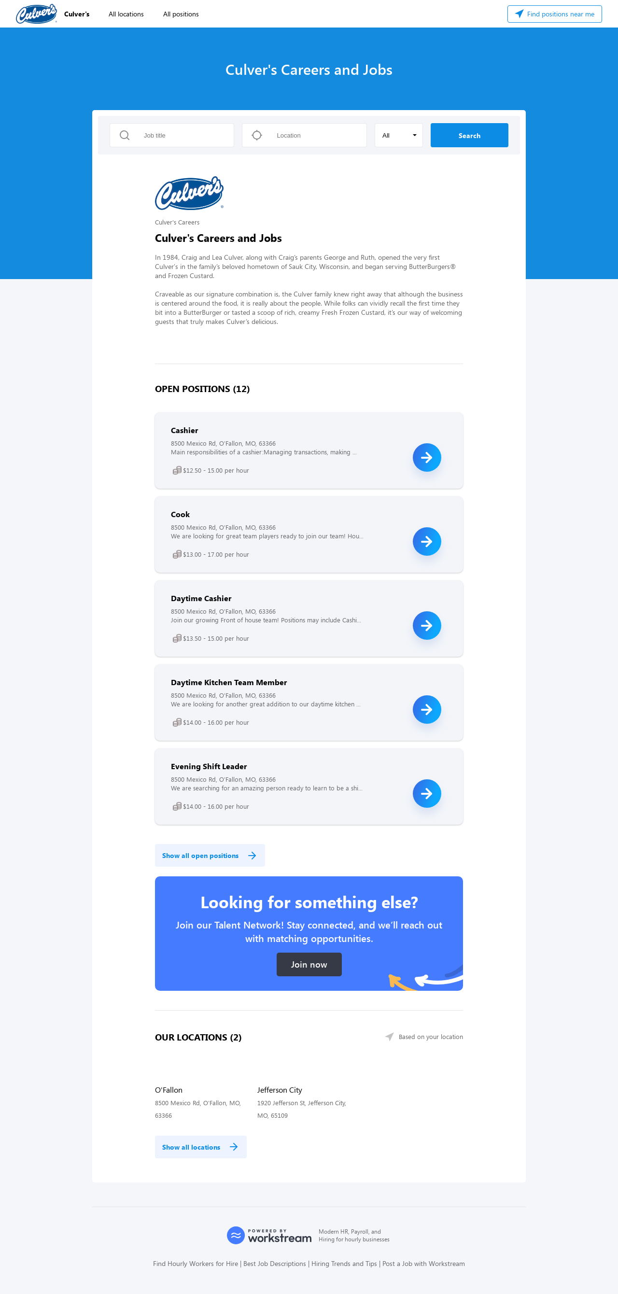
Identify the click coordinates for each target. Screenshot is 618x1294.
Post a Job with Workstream (423, 1263)
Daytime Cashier (201, 598)
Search (469, 135)
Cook (180, 514)
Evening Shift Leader (209, 766)
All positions (181, 13)
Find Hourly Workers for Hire (195, 1263)
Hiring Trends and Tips (344, 1263)
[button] (399, 135)
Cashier (184, 430)
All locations (126, 13)
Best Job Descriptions (274, 1263)
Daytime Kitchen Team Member (229, 682)
